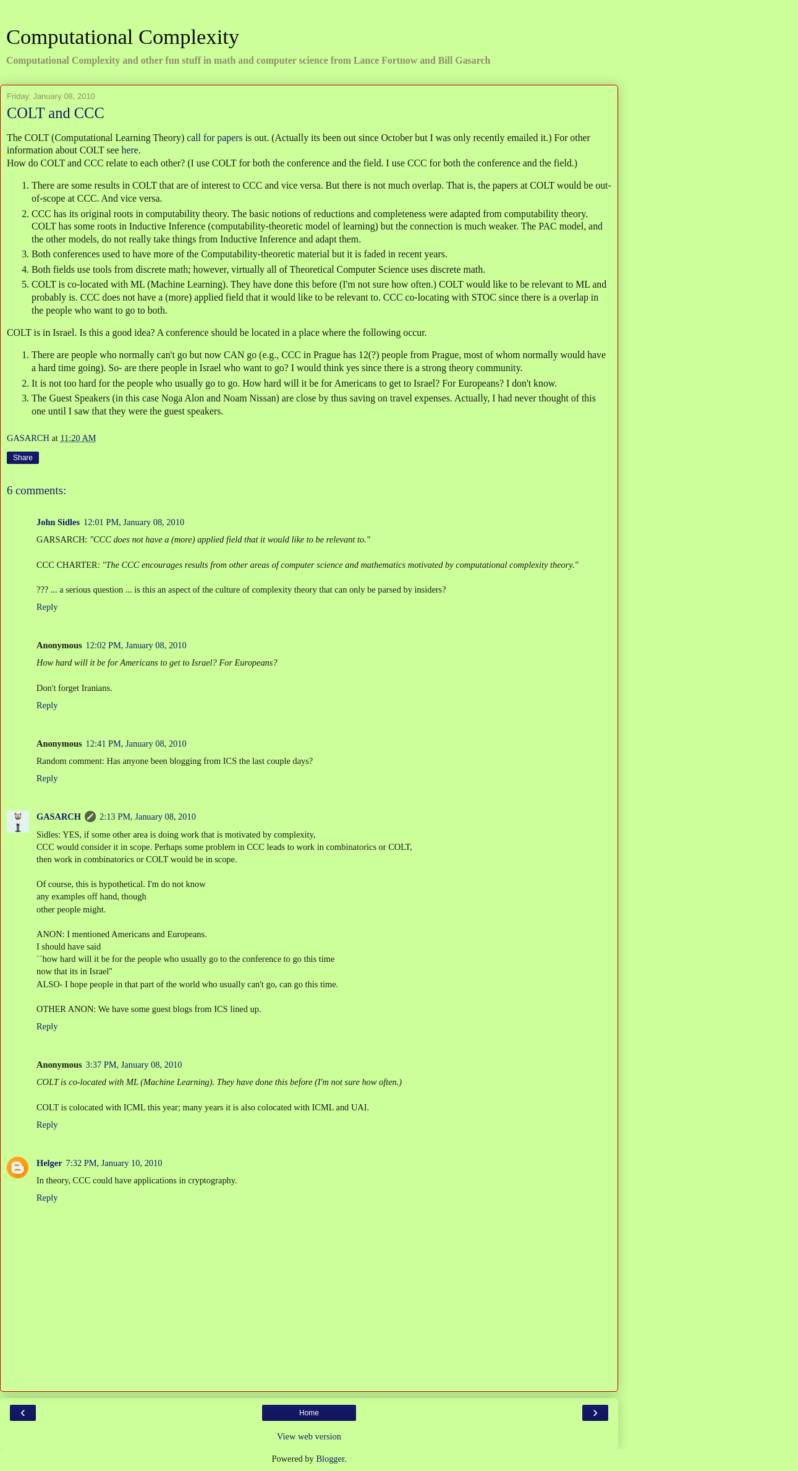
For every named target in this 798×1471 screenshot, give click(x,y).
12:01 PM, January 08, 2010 (133, 522)
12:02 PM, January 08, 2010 (136, 645)
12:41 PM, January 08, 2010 (136, 743)
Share (23, 457)
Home (309, 1413)
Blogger (330, 1459)
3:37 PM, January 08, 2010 (134, 1065)
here (130, 150)
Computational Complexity (122, 36)
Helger (49, 1163)
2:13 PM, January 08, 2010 (148, 816)
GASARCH (58, 816)
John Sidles (58, 522)
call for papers (215, 137)
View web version (309, 1436)
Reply (46, 607)
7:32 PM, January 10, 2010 (114, 1163)
